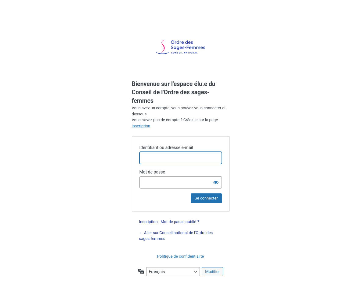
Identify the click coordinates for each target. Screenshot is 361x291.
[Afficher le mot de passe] (216, 182)
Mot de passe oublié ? (180, 221)
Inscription (148, 221)
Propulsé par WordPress (180, 47)
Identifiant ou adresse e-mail (166, 147)
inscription (141, 126)
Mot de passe (152, 172)
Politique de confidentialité (180, 256)
